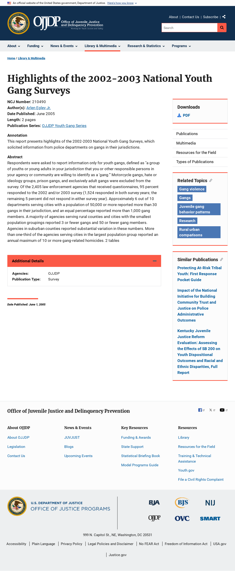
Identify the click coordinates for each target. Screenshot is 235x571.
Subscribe (210, 17)
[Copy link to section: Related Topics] (209, 180)
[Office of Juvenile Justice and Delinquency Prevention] (154, 519)
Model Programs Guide (139, 465)
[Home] (68, 23)
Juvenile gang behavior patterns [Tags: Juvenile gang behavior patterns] (194, 209)
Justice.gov (117, 555)
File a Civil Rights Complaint (201, 479)
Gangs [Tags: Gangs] (185, 197)
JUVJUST (72, 437)
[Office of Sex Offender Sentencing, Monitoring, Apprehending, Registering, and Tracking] (210, 517)
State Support (132, 446)
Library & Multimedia (31, 58)
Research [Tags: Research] (187, 220)
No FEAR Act (149, 544)
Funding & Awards (136, 437)
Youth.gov (186, 470)
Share (226, 18)
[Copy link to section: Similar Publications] (220, 259)
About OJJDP (18, 437)
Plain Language (43, 544)
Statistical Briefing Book (140, 456)
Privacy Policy (71, 544)
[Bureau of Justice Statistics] (182, 506)
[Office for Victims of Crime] (182, 518)
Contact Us (190, 17)
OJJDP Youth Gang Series (64, 125)
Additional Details (28, 261)
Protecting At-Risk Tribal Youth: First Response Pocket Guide (199, 274)
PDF (186, 115)
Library (183, 437)
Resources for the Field (196, 446)
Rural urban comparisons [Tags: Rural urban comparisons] (190, 232)
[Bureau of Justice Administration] (154, 500)
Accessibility (16, 544)
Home (11, 58)
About (173, 17)
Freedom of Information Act (186, 544)
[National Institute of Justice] (210, 501)
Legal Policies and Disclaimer (110, 544)
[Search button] (222, 27)
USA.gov (219, 544)
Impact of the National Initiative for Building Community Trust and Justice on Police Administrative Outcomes (197, 305)
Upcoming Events (78, 456)
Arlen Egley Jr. (38, 107)
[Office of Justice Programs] (18, 23)
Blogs (68, 446)
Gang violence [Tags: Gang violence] (191, 189)
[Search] (189, 27)
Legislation (16, 446)
